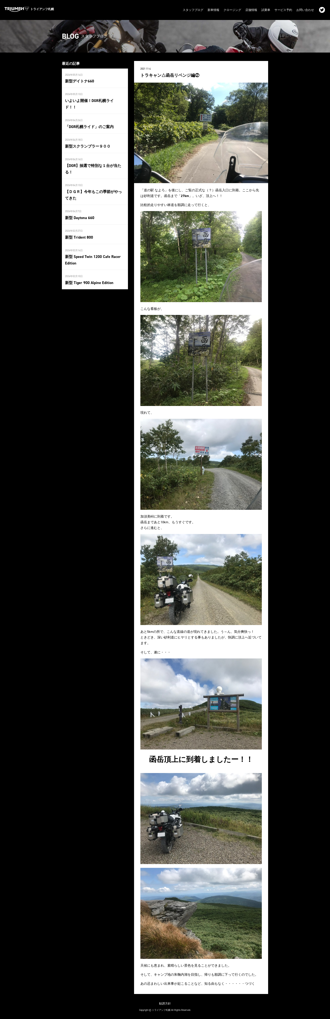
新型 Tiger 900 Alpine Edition (89, 280)
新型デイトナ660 (79, 80)
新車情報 (213, 10)
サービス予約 (283, 10)
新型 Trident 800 (79, 235)
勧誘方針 (165, 1003)
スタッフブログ (193, 10)
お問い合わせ (305, 10)
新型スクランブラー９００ (87, 145)
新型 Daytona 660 (79, 216)
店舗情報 (251, 10)
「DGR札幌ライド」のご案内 (89, 125)
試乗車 (265, 10)
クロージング (232, 10)
